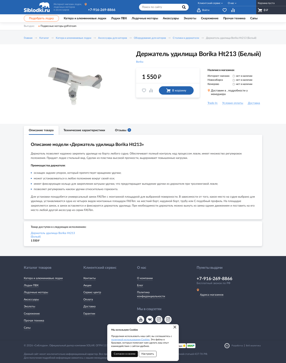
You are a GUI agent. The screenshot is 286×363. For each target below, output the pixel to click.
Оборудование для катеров (150, 38)
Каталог (44, 38)
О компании (145, 278)
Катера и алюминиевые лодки (73, 38)
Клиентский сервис (209, 3)
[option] (74, 84)
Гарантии (89, 313)
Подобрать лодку (41, 18)
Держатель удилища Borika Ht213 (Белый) (53, 235)
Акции (87, 285)
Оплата (88, 299)
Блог (140, 285)
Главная (28, 38)
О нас (231, 3)
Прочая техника (34, 320)
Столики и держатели (186, 38)
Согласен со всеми (124, 354)
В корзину (176, 90)
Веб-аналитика (253, 346)
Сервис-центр (92, 292)
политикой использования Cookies (130, 339)
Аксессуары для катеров (112, 38)
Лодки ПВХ (31, 285)
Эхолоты (29, 306)
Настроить (147, 354)
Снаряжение (32, 313)
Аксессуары (31, 299)
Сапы (27, 327)
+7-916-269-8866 (101, 10)
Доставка (89, 306)
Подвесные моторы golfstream (58, 26)
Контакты (89, 278)
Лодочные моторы (36, 292)
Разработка (237, 346)
